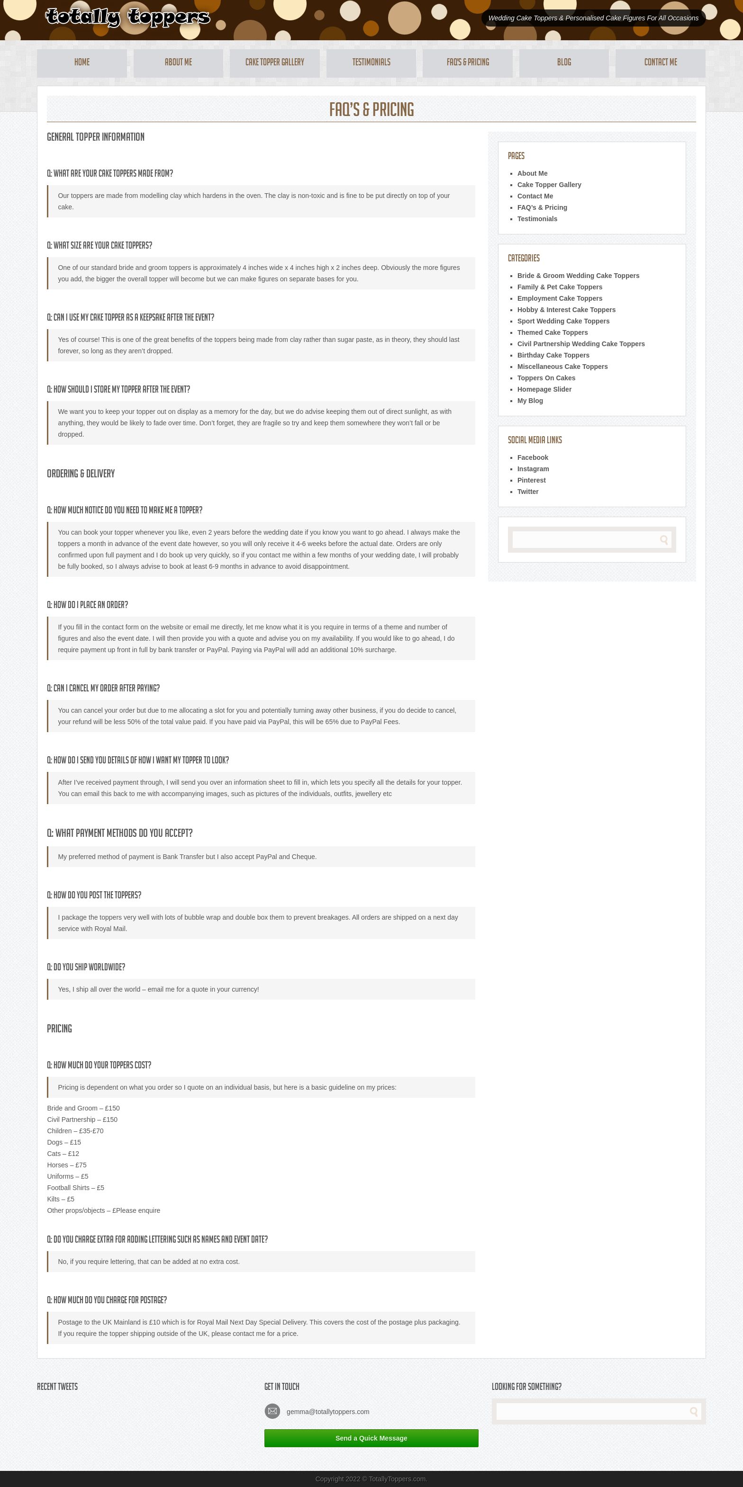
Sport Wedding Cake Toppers (563, 321)
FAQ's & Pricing (468, 63)
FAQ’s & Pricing (542, 207)
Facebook (532, 457)
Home (82, 63)
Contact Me (660, 63)
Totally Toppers (127, 18)
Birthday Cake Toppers (553, 355)
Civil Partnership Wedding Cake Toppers (581, 344)
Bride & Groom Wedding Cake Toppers (578, 275)
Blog (564, 63)
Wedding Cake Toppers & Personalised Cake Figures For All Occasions (594, 18)
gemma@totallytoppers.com (316, 1411)
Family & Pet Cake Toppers (559, 287)
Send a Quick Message (371, 1438)
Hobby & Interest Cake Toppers (566, 310)
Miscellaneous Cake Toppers (562, 366)
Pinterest (531, 480)
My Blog (530, 400)
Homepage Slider (544, 389)
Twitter (528, 491)
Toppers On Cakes (546, 378)
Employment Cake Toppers (559, 298)
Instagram (533, 469)
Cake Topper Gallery (274, 63)
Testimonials (371, 63)
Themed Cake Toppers (552, 332)
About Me (178, 63)
